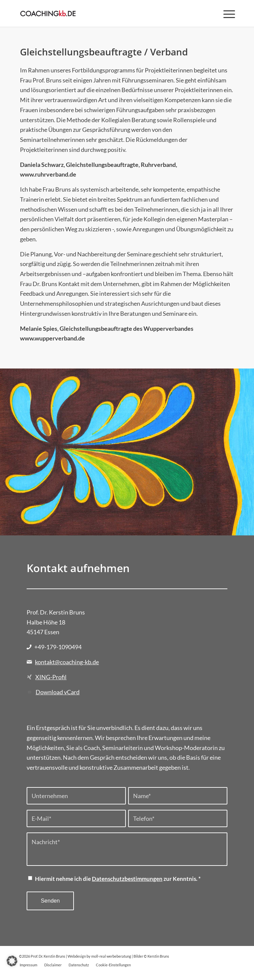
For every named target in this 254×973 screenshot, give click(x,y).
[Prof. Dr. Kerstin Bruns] (105, 13)
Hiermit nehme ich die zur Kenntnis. (118, 879)
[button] (12, 961)
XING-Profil (51, 677)
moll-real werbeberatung (111, 956)
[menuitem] (226, 13)
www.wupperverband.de (52, 338)
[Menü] (226, 13)
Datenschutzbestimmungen (127, 879)
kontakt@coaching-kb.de (67, 662)
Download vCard (58, 692)
